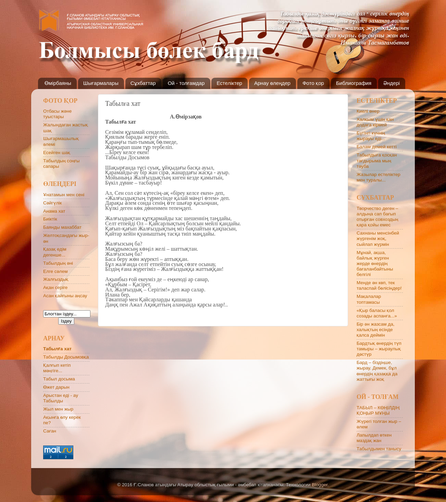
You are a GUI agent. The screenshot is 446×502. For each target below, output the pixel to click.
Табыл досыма (59, 378)
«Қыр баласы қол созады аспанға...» (377, 313)
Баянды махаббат (62, 227)
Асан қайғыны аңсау (65, 295)
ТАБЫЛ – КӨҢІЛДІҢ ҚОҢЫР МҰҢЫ (378, 410)
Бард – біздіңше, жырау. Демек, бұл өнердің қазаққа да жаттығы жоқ (377, 371)
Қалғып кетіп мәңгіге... (57, 368)
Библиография (353, 83)
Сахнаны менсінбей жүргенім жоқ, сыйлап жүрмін (378, 238)
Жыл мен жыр (58, 409)
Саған (49, 431)
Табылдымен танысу (379, 448)
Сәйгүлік (52, 202)
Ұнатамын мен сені (63, 194)
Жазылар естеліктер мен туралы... (378, 177)
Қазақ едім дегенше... (54, 252)
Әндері (391, 83)
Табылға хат (57, 348)
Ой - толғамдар (186, 83)
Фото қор (313, 83)
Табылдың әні (58, 263)
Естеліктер (229, 83)
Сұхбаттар (143, 83)
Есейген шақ (56, 152)
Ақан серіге (55, 287)
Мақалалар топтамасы (369, 299)
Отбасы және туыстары (57, 114)
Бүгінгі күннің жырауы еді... (371, 135)
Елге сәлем (55, 271)
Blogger (319, 484)
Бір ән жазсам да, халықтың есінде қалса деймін (376, 330)
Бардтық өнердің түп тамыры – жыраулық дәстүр (379, 349)
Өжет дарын (56, 387)
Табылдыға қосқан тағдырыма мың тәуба (377, 160)
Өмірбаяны (58, 83)
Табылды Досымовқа (66, 357)
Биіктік (50, 219)
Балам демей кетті (377, 146)
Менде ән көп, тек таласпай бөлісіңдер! (379, 285)
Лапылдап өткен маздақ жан (374, 437)
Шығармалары (101, 83)
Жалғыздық (55, 279)
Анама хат (54, 211)
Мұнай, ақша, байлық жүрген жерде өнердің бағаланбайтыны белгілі (375, 263)
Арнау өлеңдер (272, 83)
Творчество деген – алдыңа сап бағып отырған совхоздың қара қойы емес (377, 217)
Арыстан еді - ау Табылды (60, 398)
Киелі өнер (368, 111)
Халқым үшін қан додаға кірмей (375, 122)
